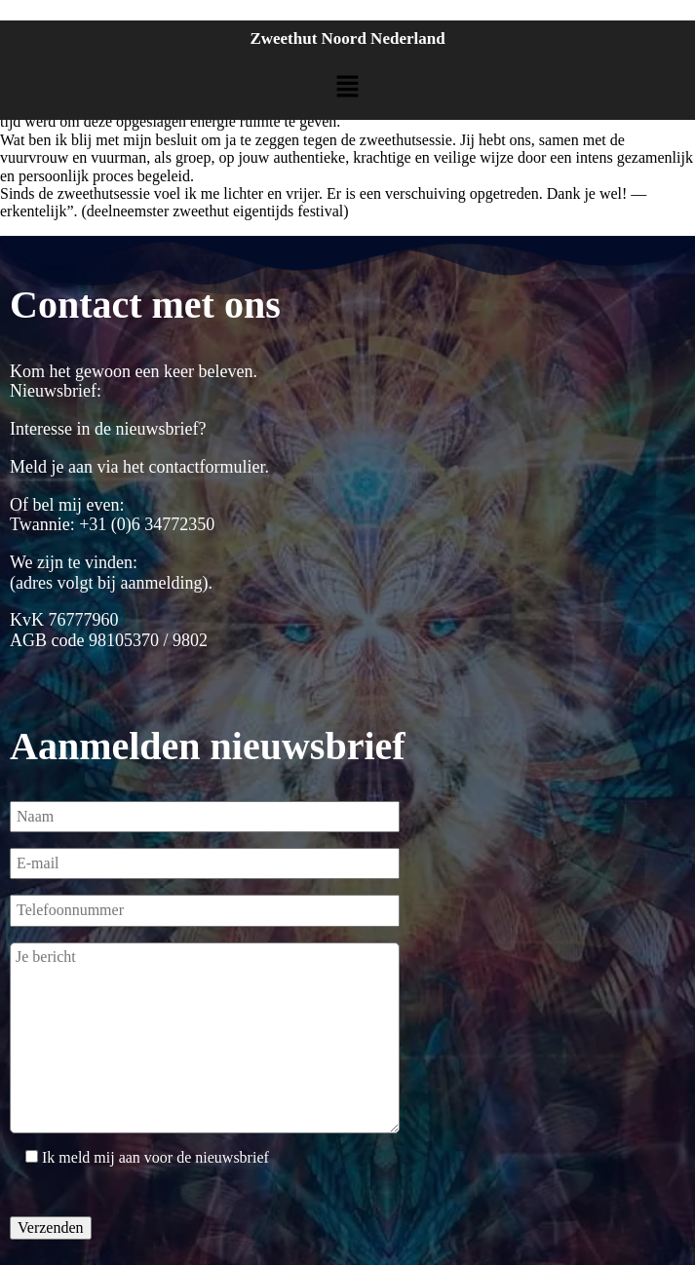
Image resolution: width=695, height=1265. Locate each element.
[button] (347, 87)
